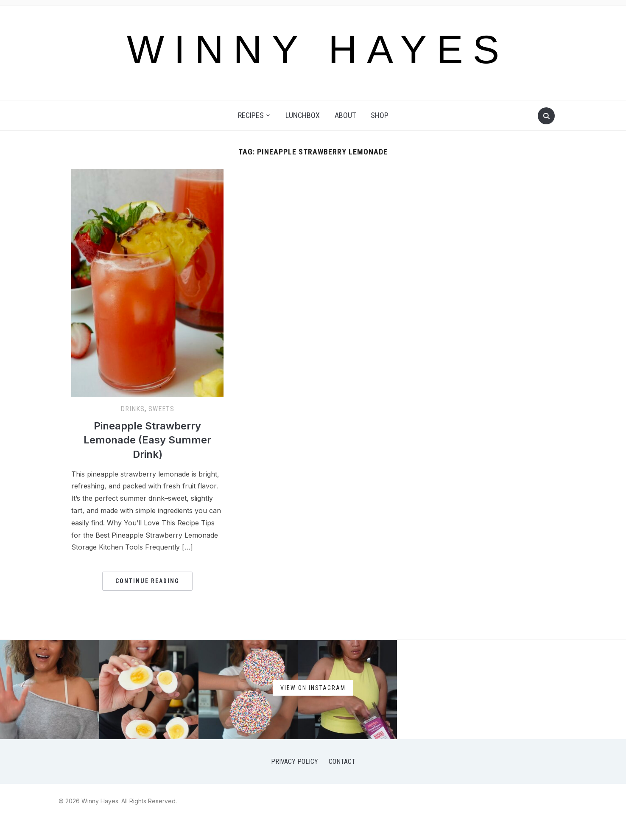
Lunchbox (302, 115)
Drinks (132, 409)
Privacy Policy (294, 761)
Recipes (251, 115)
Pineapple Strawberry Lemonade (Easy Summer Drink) (147, 440)
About (345, 115)
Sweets (161, 409)
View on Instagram (313, 687)
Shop (379, 115)
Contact (342, 761)
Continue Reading (147, 581)
